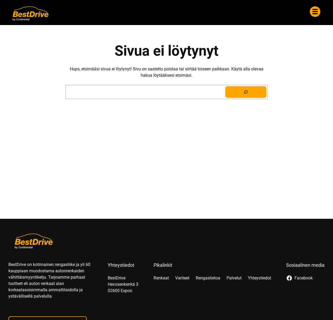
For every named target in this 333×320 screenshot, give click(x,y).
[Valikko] (315, 11)
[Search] (245, 92)
